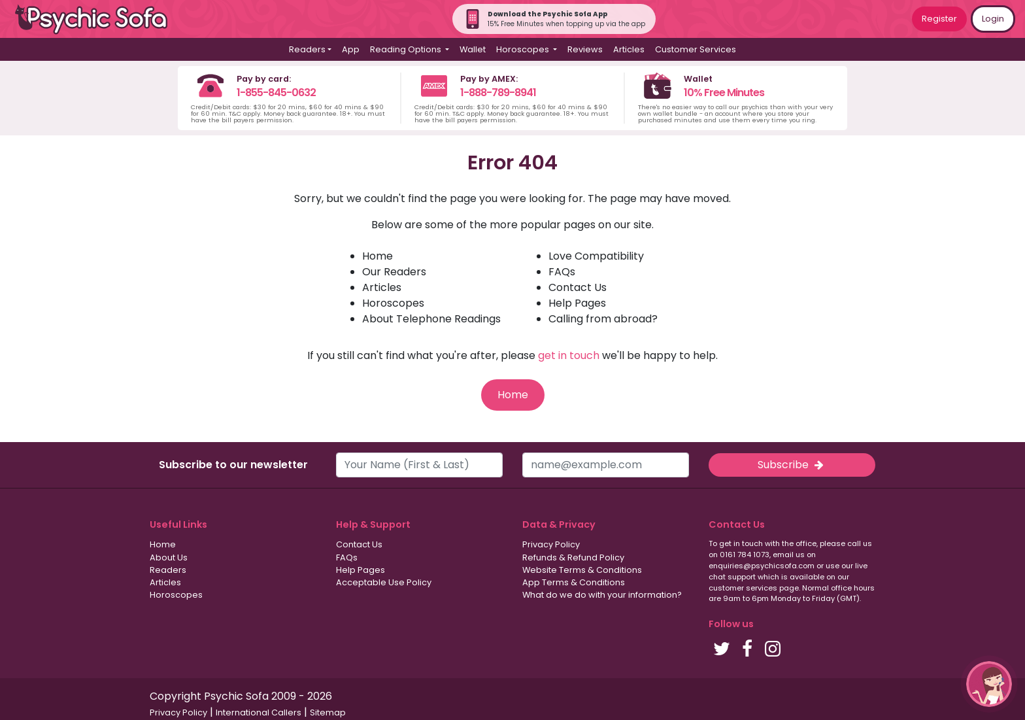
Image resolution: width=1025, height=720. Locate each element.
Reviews (585, 49)
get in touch (568, 355)
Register (939, 18)
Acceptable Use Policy (383, 582)
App (351, 49)
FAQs (561, 271)
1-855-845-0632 (276, 92)
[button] (989, 684)
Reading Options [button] (406, 49)
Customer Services (695, 49)
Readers (168, 569)
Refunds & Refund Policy (573, 557)
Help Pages (577, 303)
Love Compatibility (596, 256)
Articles (629, 49)
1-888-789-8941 (498, 92)
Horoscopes (393, 303)
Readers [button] (307, 49)
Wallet (473, 49)
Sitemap (328, 712)
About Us (169, 557)
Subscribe (792, 464)
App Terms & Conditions (573, 582)
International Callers (258, 712)
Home (377, 256)
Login (993, 18)
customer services (743, 588)
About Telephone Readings (431, 318)
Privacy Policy (551, 544)
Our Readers (394, 271)
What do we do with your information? (602, 594)
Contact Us (577, 287)
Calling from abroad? (603, 318)
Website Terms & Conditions (582, 569)
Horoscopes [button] (523, 49)
